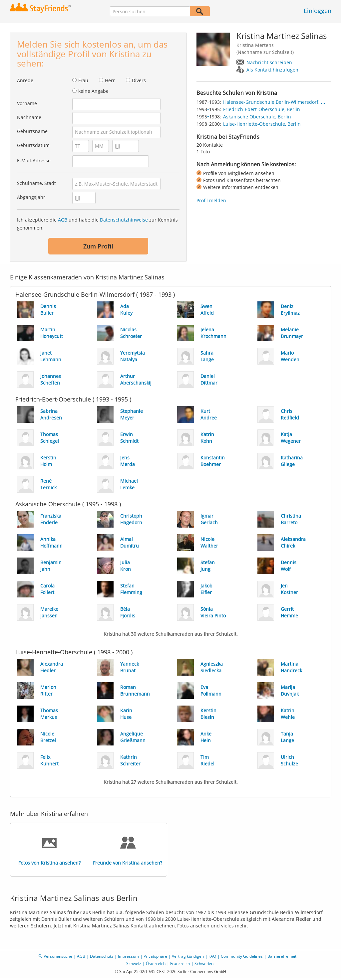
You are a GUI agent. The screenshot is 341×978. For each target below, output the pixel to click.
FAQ (212, 956)
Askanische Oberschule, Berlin (257, 116)
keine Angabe (93, 91)
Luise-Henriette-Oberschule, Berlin (262, 124)
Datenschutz (101, 956)
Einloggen (317, 11)
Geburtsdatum (33, 145)
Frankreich (180, 963)
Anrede (25, 80)
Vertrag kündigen (188, 956)
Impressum (128, 956)
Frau (83, 80)
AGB (62, 220)
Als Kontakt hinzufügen (272, 70)
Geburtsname (32, 131)
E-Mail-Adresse (34, 160)
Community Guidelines (242, 956)
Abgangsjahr (31, 197)
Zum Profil (98, 246)
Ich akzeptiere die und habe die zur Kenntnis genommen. (97, 224)
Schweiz (133, 963)
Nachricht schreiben (269, 62)
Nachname (29, 117)
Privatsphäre (155, 956)
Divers (139, 80)
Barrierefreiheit (281, 956)
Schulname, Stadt (36, 183)
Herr (110, 80)
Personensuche (58, 956)
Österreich (156, 963)
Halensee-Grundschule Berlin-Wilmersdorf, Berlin (278, 102)
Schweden (203, 963)
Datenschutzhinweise (124, 220)
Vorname (27, 103)
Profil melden (211, 200)
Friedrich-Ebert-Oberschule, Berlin (261, 109)
